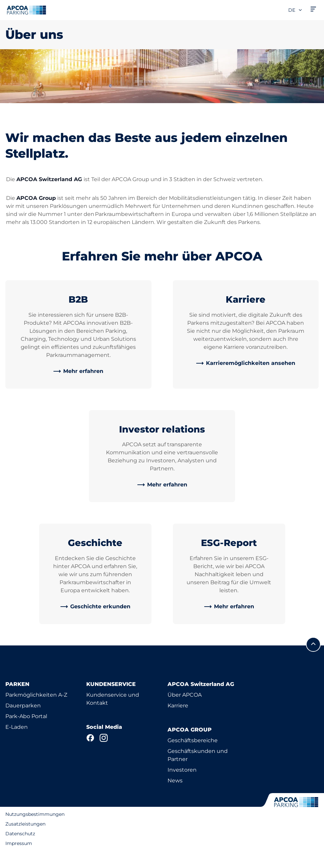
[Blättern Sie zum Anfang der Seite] (313, 644)
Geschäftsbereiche (193, 740)
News (175, 780)
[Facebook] (90, 738)
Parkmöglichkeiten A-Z (36, 695)
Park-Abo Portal (26, 716)
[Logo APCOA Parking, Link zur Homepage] (26, 10)
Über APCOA (185, 695)
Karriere (178, 705)
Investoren (182, 770)
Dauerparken (23, 705)
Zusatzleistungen (25, 824)
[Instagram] (104, 738)
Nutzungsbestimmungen (35, 814)
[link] (78, 371)
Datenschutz (20, 834)
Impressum (18, 843)
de (295, 10)
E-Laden (16, 727)
